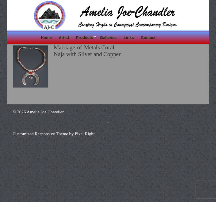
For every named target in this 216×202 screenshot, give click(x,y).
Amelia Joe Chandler (45, 111)
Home (46, 37)
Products (84, 37)
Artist (64, 37)
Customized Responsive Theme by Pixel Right (53, 133)
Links (129, 37)
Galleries (108, 37)
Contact (148, 37)
